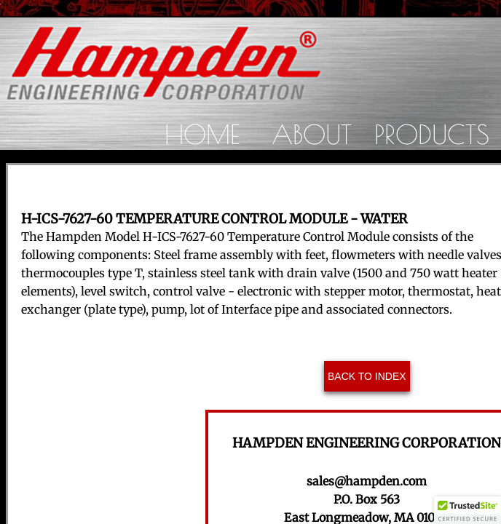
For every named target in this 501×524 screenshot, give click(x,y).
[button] (467, 510)
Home (202, 134)
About (312, 134)
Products (431, 134)
